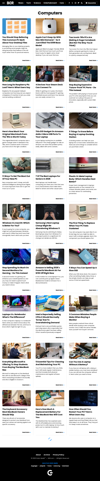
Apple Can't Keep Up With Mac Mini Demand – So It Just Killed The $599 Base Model (48, 41)
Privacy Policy (58, 455)
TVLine (49, 466)
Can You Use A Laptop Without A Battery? (80, 363)
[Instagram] (75, 3)
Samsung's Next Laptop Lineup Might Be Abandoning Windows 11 (48, 226)
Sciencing (57, 466)
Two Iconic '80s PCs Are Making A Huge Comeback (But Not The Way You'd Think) (82, 41)
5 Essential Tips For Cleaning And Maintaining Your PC (50, 363)
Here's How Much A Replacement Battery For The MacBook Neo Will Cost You (49, 413)
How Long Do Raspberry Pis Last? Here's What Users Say (16, 86)
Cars (62, 3)
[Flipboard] (78, 3)
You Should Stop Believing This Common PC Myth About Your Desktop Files (15, 40)
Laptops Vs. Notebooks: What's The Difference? (14, 315)
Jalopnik (42, 466)
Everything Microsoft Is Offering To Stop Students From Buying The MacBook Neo (15, 365)
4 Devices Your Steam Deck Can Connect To (49, 86)
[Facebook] (69, 3)
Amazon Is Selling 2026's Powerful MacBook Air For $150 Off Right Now (48, 270)
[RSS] (82, 3)
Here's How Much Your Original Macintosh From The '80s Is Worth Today (14, 134)
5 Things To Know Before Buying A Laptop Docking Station (81, 134)
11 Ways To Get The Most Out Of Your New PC (16, 177)
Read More (25, 60)
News (20, 3)
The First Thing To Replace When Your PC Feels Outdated (82, 226)
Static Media (40, 458)
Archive (47, 455)
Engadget (34, 466)
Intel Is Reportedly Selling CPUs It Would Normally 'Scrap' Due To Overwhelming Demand (48, 318)
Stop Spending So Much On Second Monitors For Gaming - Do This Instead (15, 270)
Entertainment (50, 3)
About (38, 455)
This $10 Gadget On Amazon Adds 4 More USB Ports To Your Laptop (49, 134)
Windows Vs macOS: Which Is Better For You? (16, 224)
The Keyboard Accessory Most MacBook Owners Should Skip (14, 412)
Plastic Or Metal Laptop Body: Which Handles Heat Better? (82, 179)
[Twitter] (72, 3)
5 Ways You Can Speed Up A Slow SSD (83, 269)
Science (37, 3)
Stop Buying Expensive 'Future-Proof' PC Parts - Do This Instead (82, 87)
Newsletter (91, 3)
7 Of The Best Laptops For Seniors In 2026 (48, 177)
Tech (28, 3)
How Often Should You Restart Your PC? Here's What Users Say (80, 412)
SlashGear (65, 466)
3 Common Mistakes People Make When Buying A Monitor (82, 317)
